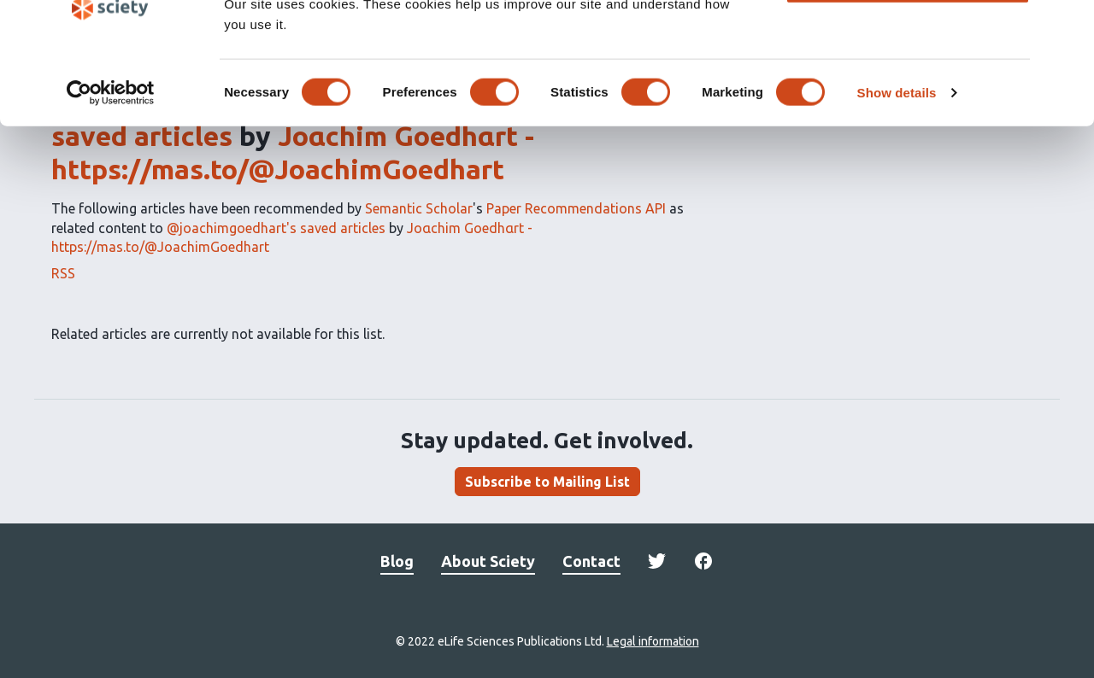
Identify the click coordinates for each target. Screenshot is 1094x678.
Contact (591, 561)
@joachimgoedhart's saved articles (276, 228)
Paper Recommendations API (576, 208)
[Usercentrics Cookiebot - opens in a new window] (110, 152)
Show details (897, 151)
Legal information (653, 641)
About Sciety (488, 561)
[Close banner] (1067, 26)
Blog (397, 561)
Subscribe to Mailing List (547, 481)
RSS (63, 273)
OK (908, 41)
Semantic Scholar (419, 208)
